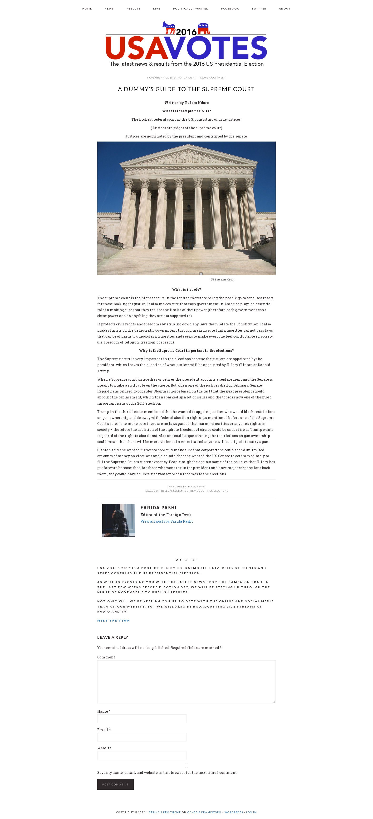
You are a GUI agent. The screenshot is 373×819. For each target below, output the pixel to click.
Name (104, 711)
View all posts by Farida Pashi (167, 521)
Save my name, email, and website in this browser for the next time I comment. (167, 772)
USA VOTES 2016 (186, 44)
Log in (251, 812)
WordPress (234, 812)
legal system (174, 490)
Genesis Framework (204, 812)
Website (104, 748)
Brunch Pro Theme (165, 812)
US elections (218, 490)
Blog (191, 486)
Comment (106, 657)
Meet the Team (113, 620)
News (200, 486)
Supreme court (196, 490)
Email (104, 729)
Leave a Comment (213, 77)
